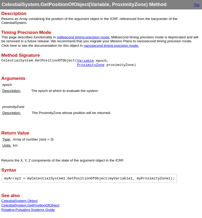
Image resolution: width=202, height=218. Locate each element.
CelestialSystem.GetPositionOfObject (30, 205)
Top (197, 5)
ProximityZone (90, 65)
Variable (85, 61)
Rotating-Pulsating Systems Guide (28, 210)
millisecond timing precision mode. (83, 37)
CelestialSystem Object (19, 201)
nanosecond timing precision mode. (111, 46)
